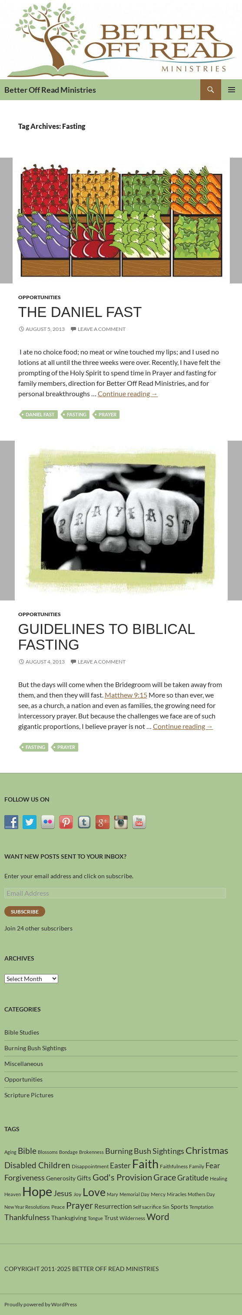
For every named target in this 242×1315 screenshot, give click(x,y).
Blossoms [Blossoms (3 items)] (48, 1152)
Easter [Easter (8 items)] (120, 1165)
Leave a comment (102, 329)
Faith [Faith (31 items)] (145, 1164)
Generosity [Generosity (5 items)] (61, 1178)
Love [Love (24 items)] (94, 1191)
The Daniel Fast (80, 312)
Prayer (107, 414)
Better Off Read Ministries (50, 89)
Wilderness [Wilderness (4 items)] (132, 1218)
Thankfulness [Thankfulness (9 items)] (27, 1217)
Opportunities (39, 297)
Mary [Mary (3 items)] (112, 1194)
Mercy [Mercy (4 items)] (158, 1194)
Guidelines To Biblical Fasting (106, 637)
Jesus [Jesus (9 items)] (62, 1193)
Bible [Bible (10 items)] (27, 1151)
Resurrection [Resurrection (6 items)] (113, 1206)
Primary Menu (231, 89)
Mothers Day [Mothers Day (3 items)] (201, 1194)
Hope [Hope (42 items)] (37, 1191)
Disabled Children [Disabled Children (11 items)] (37, 1165)
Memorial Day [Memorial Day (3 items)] (134, 1194)
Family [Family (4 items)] (196, 1166)
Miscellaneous (23, 1063)
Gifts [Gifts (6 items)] (84, 1178)
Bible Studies (21, 1032)
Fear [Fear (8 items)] (213, 1165)
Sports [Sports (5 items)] (179, 1206)
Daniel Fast (40, 414)
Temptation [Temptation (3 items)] (201, 1207)
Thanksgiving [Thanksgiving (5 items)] (68, 1217)
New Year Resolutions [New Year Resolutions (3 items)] (27, 1207)
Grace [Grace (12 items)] (164, 1177)
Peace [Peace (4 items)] (58, 1207)
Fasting (76, 414)
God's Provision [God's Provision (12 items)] (122, 1177)
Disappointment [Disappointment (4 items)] (90, 1166)
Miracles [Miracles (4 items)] (176, 1194)
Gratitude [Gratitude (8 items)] (193, 1177)
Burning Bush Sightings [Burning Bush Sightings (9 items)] (144, 1151)
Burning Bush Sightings (35, 1048)
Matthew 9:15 (126, 695)
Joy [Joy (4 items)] (77, 1194)
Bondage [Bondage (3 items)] (68, 1152)
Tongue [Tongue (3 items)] (95, 1218)
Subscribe (25, 911)
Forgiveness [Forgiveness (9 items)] (24, 1177)
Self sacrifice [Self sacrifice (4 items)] (147, 1207)
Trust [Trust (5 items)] (111, 1217)
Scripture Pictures (28, 1095)
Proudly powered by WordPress (40, 1304)
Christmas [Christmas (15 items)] (207, 1150)
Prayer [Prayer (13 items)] (79, 1205)
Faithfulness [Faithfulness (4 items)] (174, 1166)
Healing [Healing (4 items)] (218, 1178)
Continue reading (128, 393)
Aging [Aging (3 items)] (10, 1152)
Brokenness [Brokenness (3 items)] (91, 1152)
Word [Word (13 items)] (157, 1216)
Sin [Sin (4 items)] (165, 1207)
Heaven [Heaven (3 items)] (12, 1194)
